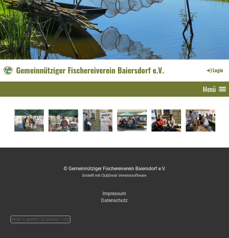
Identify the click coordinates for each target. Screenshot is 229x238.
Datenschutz (114, 200)
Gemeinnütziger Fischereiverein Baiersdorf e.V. (90, 70)
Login (214, 70)
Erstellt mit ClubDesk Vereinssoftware (114, 175)
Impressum (114, 193)
